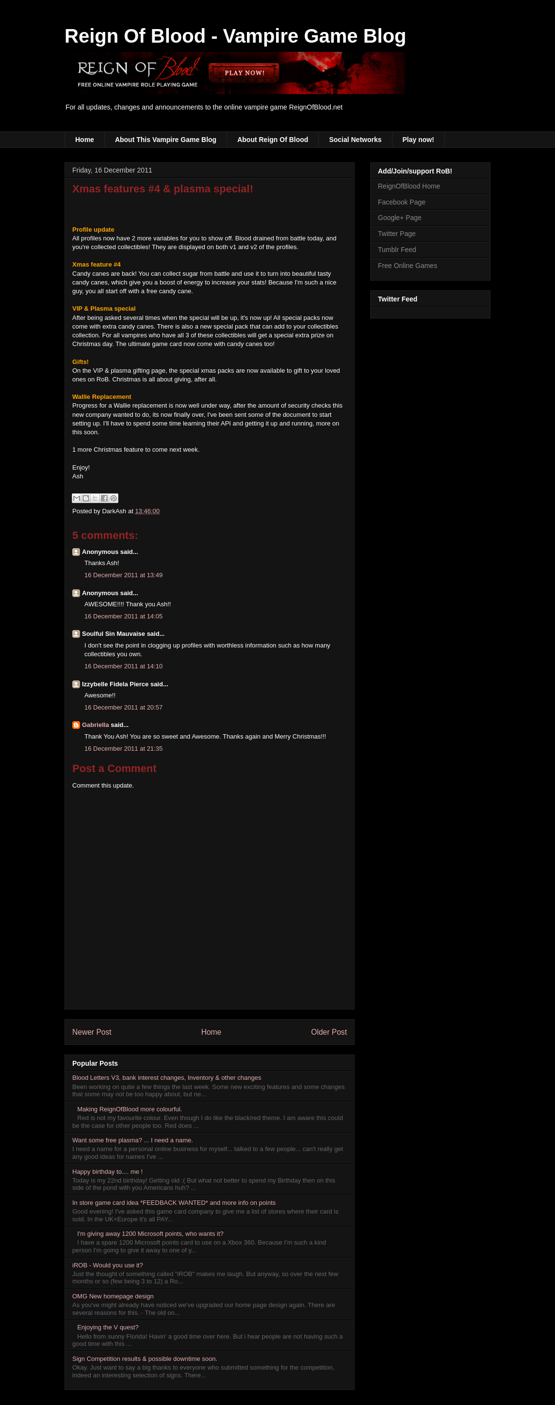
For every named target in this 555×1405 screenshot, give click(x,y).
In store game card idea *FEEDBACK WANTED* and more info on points (174, 1202)
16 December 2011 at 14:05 (123, 616)
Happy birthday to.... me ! (107, 1171)
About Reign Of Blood (272, 139)
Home (84, 139)
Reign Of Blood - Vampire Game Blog (236, 36)
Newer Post (92, 1032)
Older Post (329, 1032)
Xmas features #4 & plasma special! (162, 189)
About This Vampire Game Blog (165, 139)
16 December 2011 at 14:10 (123, 666)
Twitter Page (397, 233)
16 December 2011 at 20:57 (123, 707)
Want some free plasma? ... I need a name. (132, 1140)
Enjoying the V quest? (107, 1327)
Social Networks (355, 139)
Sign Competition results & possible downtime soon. (144, 1358)
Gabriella (95, 724)
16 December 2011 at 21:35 (123, 748)
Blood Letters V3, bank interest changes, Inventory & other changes (166, 1077)
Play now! (418, 139)
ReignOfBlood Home (409, 186)
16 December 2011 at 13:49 (123, 575)
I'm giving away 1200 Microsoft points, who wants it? (150, 1233)
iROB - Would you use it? (107, 1265)
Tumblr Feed (397, 249)
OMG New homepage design (113, 1296)
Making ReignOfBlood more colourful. (129, 1109)
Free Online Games (407, 265)
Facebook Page (401, 202)
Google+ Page (400, 217)
